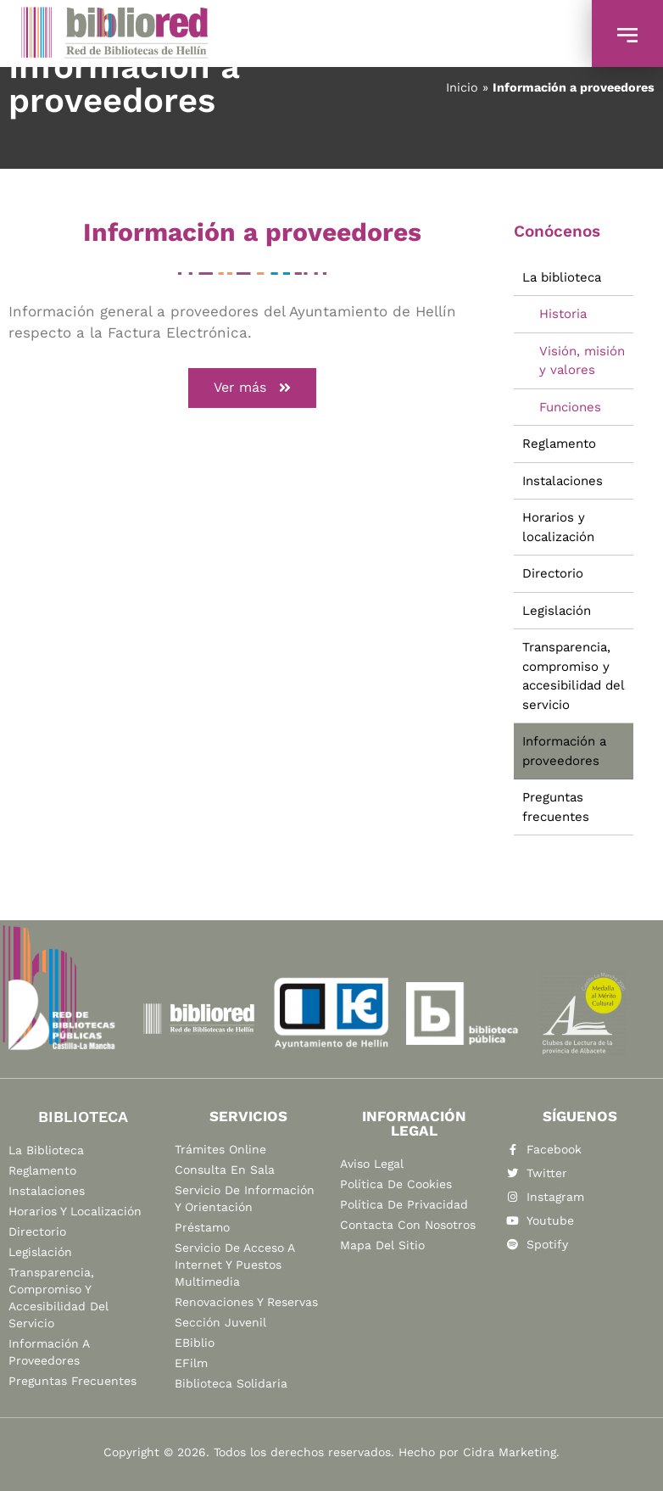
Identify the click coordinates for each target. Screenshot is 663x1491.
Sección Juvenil (220, 1322)
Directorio (552, 573)
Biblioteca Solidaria (231, 1383)
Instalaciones (562, 481)
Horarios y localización (558, 527)
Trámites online (220, 1149)
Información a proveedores (564, 751)
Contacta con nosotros (408, 1224)
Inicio (462, 88)
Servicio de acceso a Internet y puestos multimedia (234, 1264)
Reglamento (559, 443)
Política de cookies (396, 1184)
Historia (563, 313)
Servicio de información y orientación (245, 1198)
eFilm (191, 1363)
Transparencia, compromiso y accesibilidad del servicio (573, 675)
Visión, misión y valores (582, 360)
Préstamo (202, 1227)
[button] (252, 388)
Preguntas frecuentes (555, 807)
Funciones (570, 407)
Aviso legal (372, 1163)
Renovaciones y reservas (246, 1302)
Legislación (556, 610)
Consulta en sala (225, 1169)
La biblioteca (561, 277)
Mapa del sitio (382, 1245)
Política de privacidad (404, 1204)
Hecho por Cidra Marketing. (479, 1452)
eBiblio (194, 1342)
